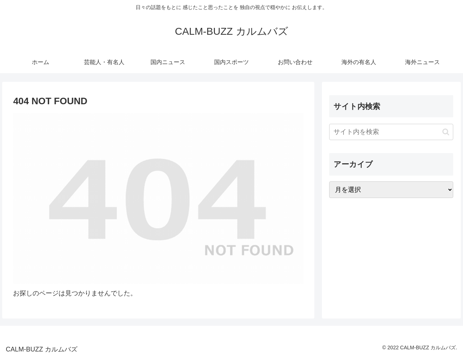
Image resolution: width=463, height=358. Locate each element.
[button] (445, 132)
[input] (391, 132)
